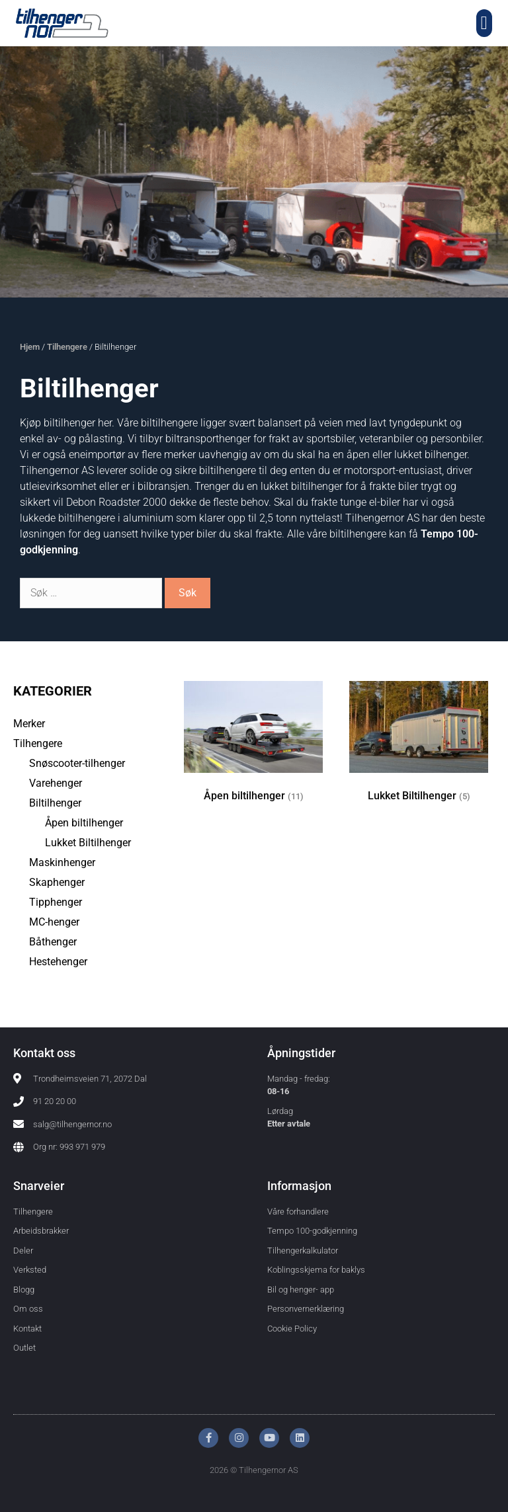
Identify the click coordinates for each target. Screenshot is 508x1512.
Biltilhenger (55, 803)
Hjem (30, 347)
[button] (484, 23)
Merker (29, 723)
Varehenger (55, 783)
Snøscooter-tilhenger (77, 763)
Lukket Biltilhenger (88, 842)
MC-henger (54, 922)
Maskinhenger (62, 862)
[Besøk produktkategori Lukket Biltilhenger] (418, 748)
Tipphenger (55, 902)
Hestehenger (58, 961)
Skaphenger (57, 882)
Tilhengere (67, 347)
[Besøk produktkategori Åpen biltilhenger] (253, 748)
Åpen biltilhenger (84, 822)
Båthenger (53, 941)
